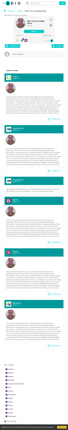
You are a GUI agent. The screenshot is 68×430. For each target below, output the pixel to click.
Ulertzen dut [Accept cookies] (61, 427)
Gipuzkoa (11, 11)
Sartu (62, 3)
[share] (50, 19)
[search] (34, 3)
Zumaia (19, 11)
